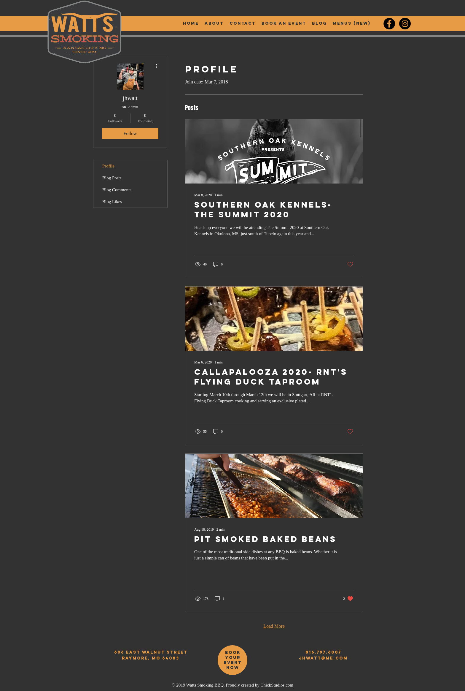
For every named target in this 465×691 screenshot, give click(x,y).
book (233, 652)
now (232, 667)
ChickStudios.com (277, 685)
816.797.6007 (323, 652)
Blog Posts (112, 177)
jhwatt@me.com (323, 658)
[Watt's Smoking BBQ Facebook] (389, 23)
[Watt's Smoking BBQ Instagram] (405, 23)
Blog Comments (116, 189)
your (233, 657)
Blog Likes (112, 201)
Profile (108, 166)
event (233, 662)
